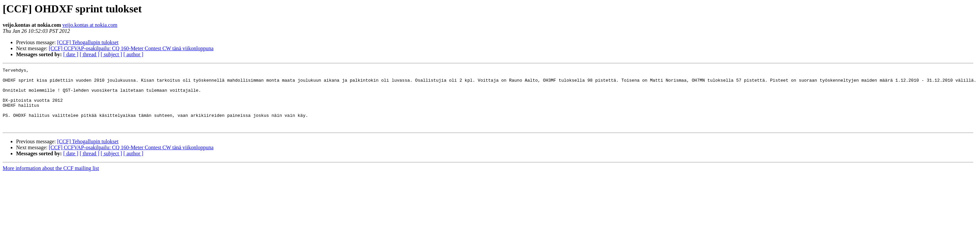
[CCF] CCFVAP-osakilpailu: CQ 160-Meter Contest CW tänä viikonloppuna (131, 48)
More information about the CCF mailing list (51, 180)
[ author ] (133, 54)
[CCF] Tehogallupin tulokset (87, 42)
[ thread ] (89, 54)
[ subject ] (111, 54)
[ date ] (70, 54)
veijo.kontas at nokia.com (89, 25)
